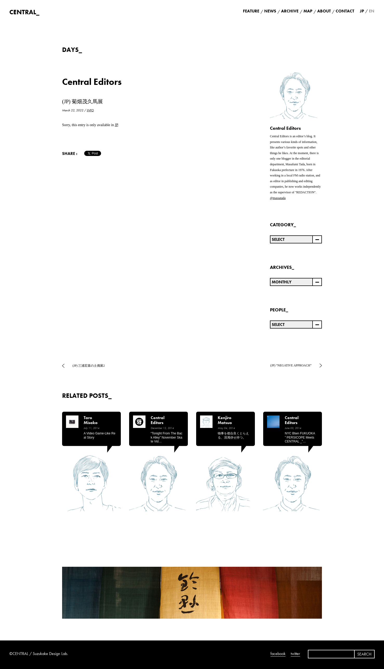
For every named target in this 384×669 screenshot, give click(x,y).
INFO (90, 110)
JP (116, 125)
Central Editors (92, 82)
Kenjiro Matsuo (225, 420)
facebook (278, 653)
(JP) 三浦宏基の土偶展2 (88, 365)
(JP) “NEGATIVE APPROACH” (291, 365)
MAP (307, 11)
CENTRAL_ (24, 12)
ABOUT (324, 11)
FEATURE (251, 11)
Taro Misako (90, 420)
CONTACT (345, 11)
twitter (295, 653)
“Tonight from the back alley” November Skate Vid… (166, 437)
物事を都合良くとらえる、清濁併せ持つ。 (233, 435)
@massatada (278, 198)
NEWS (270, 11)
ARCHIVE (290, 11)
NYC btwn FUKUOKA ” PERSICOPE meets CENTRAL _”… (300, 437)
